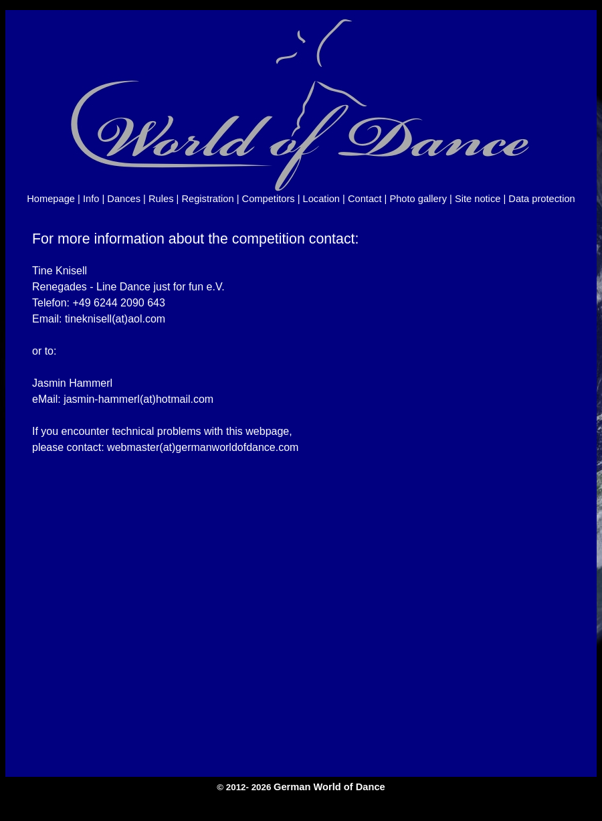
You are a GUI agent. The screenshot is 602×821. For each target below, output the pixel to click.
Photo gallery (418, 198)
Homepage (51, 198)
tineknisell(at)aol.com (115, 319)
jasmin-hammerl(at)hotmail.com (138, 399)
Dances (123, 198)
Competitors (268, 198)
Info (91, 198)
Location (321, 198)
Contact (365, 198)
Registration (207, 198)
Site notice (477, 198)
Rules (160, 198)
